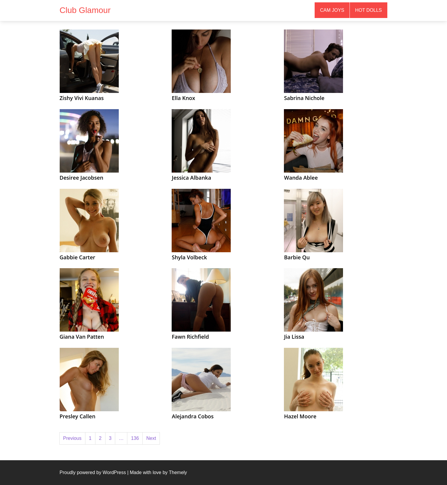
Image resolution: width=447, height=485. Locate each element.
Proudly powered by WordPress (93, 472)
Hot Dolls (368, 10)
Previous (72, 438)
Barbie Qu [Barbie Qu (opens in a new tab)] (297, 257)
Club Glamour (85, 10)
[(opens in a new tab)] (89, 60)
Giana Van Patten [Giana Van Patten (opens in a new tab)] (82, 336)
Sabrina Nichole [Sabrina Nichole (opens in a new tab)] (304, 97)
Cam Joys (332, 10)
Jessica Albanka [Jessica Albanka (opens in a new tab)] (191, 177)
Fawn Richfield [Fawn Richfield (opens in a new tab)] (190, 336)
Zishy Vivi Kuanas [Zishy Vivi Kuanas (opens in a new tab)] (82, 97)
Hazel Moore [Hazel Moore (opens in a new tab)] (300, 416)
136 (135, 438)
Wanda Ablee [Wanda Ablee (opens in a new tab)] (301, 177)
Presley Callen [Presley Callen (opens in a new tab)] (77, 416)
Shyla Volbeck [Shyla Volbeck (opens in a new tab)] (189, 257)
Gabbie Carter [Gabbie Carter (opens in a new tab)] (77, 257)
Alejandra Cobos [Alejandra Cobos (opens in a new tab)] (193, 416)
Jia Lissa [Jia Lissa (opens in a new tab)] (294, 336)
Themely (178, 472)
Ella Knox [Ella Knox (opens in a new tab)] (183, 97)
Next (151, 438)
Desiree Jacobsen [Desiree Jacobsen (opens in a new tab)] (81, 177)
